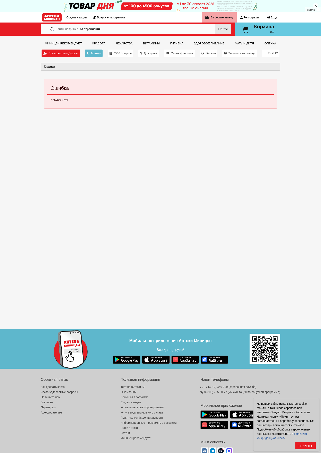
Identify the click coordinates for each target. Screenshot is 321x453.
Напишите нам (50, 397)
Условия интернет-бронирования (142, 407)
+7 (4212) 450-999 (228, 387)
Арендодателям (51, 412)
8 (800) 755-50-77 (240, 392)
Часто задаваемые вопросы (59, 392)
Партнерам (48, 407)
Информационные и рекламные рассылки (149, 422)
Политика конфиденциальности (142, 417)
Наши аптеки (129, 427)
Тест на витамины (133, 387)
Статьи (125, 433)
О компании (128, 392)
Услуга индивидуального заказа (142, 412)
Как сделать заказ (52, 387)
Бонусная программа (134, 397)
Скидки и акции (131, 402)
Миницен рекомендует (135, 438)
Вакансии (47, 402)
